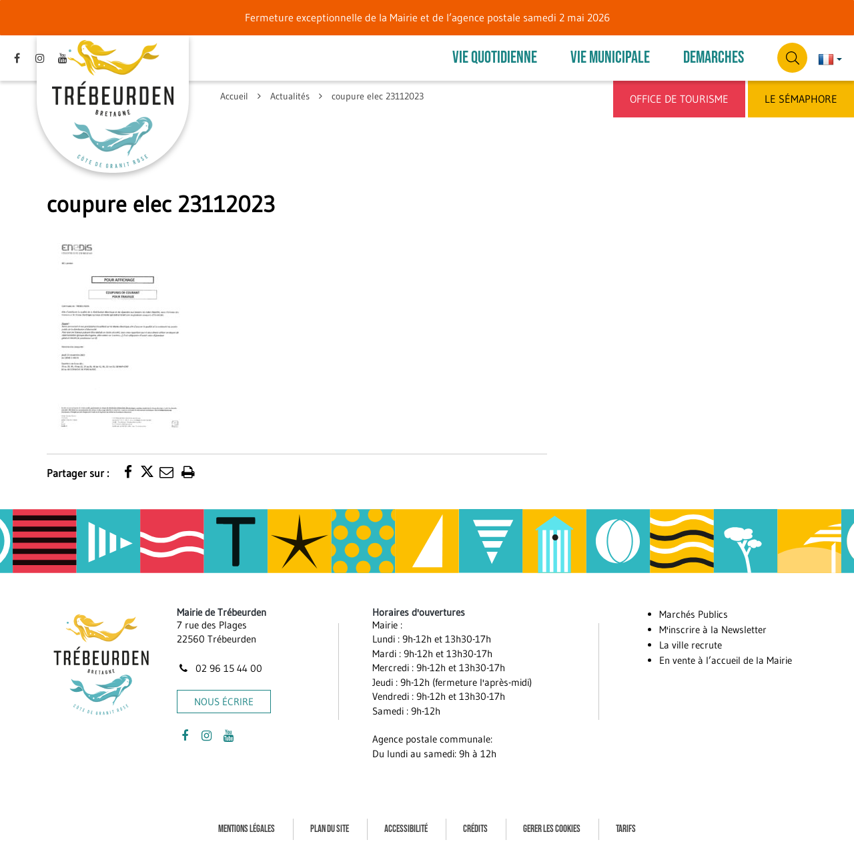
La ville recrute (690, 645)
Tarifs (626, 829)
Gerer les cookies (551, 829)
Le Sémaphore (801, 98)
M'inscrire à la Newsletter (713, 629)
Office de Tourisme (679, 98)
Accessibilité (406, 829)
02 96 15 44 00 (219, 668)
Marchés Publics (693, 614)
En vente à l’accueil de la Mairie (725, 660)
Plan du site (329, 829)
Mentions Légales (246, 829)
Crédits (475, 829)
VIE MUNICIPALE (610, 57)
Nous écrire (224, 701)
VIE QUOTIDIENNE (494, 57)
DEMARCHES (713, 57)
